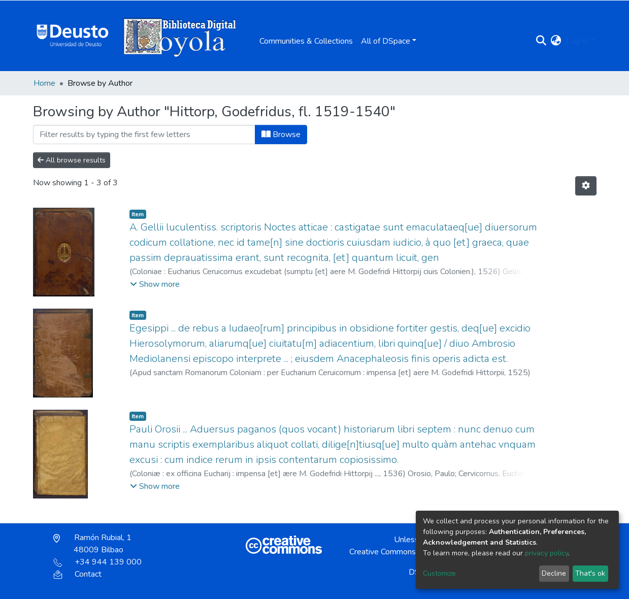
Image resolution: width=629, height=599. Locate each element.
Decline (554, 573)
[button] (555, 41)
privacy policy (546, 553)
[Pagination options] (586, 185)
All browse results (72, 160)
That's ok (590, 573)
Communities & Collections (306, 41)
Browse (281, 134)
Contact (77, 574)
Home (44, 83)
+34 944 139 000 (97, 562)
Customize (439, 573)
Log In (577, 41)
